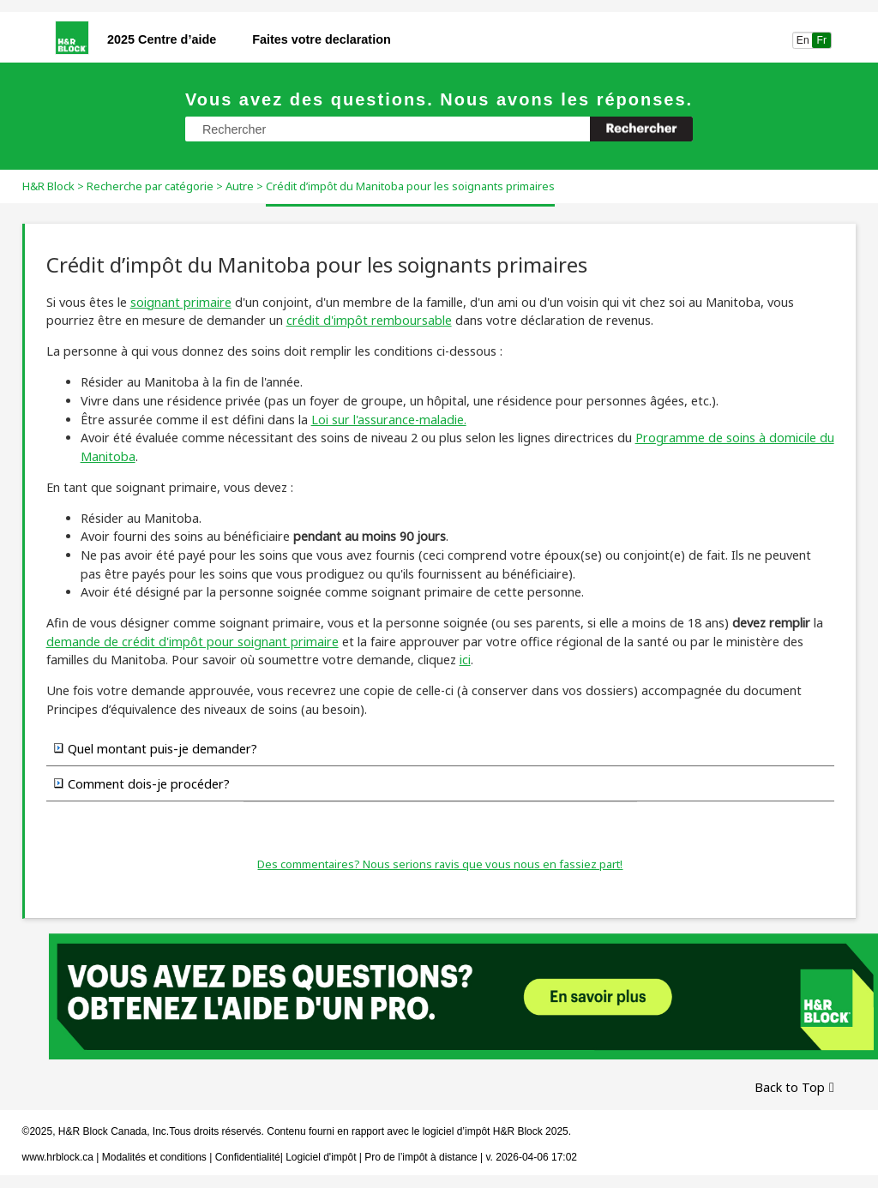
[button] (641, 129)
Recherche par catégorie (150, 186)
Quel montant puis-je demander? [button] (155, 748)
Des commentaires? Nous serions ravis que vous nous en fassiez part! (439, 864)
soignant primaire (181, 302)
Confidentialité (247, 1157)
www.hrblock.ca (57, 1157)
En (803, 40)
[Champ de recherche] (439, 129)
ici (465, 659)
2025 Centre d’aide (161, 39)
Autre (240, 186)
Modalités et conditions (154, 1157)
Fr (821, 40)
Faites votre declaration (321, 39)
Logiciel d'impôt (322, 1157)
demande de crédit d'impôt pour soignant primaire (192, 641)
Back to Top (790, 1087)
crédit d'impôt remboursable (369, 320)
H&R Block (48, 186)
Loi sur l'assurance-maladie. (388, 419)
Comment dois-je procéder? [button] (142, 783)
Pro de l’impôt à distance (420, 1157)
